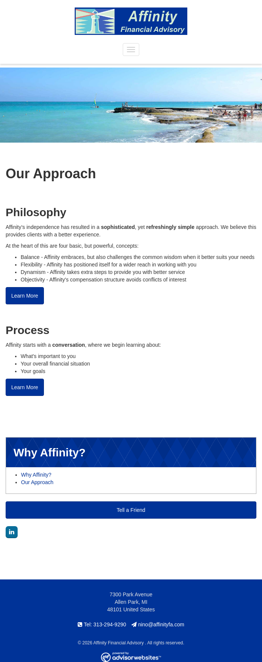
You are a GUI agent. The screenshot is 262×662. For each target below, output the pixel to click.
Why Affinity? (36, 475)
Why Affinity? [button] (50, 452)
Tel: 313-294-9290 (102, 624)
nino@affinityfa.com (157, 624)
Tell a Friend (131, 510)
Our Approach (37, 482)
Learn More (24, 296)
